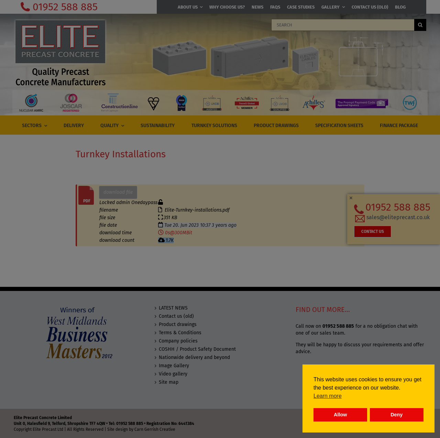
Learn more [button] (328, 396)
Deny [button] (396, 414)
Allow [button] (340, 414)
